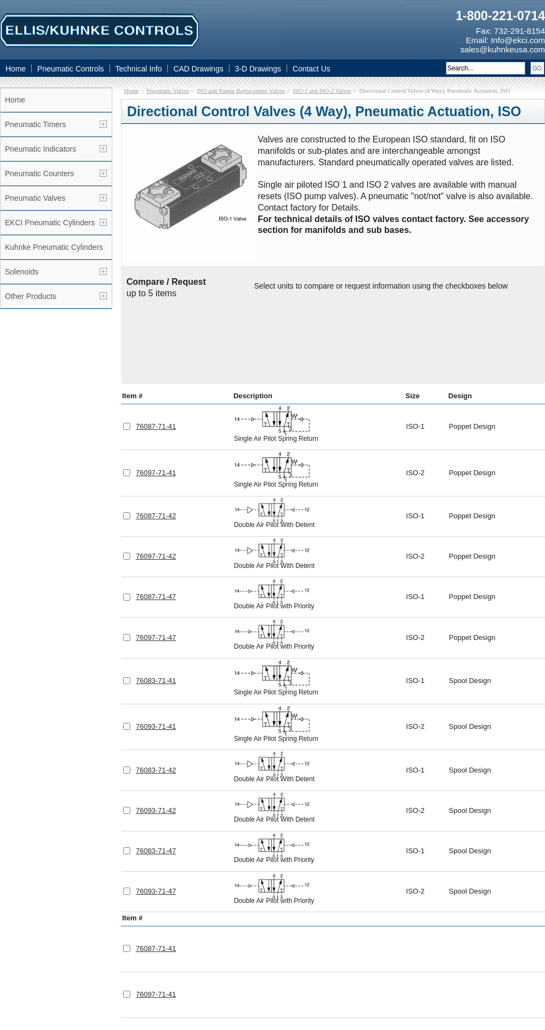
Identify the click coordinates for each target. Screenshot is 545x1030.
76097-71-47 (156, 558)
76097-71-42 (156, 477)
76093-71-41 (156, 647)
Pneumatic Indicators (40, 149)
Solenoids (22, 271)
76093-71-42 (156, 731)
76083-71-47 (156, 772)
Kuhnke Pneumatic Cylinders (54, 247)
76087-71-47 (156, 517)
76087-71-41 (156, 347)
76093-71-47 (156, 812)
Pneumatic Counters (39, 173)
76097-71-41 (156, 394)
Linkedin (209, 968)
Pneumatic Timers (35, 124)
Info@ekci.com (518, 40)
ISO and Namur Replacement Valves (241, 90)
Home (15, 68)
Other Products (30, 296)
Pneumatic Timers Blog (403, 954)
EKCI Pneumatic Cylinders (50, 222)
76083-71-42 (156, 691)
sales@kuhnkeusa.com (503, 49)
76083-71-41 (156, 601)
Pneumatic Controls (70, 68)
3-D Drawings (258, 68)
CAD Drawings (198, 68)
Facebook (156, 968)
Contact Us (311, 68)
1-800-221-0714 (500, 16)
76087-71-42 (156, 437)
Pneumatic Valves (35, 198)
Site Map (377, 967)
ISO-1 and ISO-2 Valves (322, 90)
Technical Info (139, 68)
